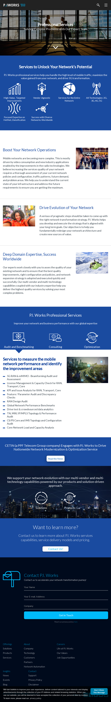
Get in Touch (66, 615)
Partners (28, 662)
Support (32, 675)
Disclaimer (33, 684)
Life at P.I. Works (65, 648)
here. (76, 622)
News (6, 675)
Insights (6, 671)
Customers (29, 657)
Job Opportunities (66, 657)
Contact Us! (55, 549)
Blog (5, 684)
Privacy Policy (35, 679)
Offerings (7, 644)
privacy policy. (36, 698)
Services (7, 657)
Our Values (62, 653)
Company (28, 648)
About (27, 644)
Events (6, 679)
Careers (61, 644)
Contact (32, 671)
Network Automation (34, 666)
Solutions (7, 648)
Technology (29, 653)
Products (7, 653)
